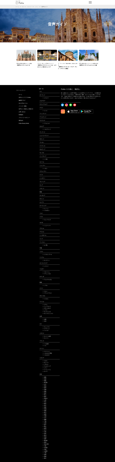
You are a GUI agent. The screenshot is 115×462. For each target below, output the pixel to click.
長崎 (44, 454)
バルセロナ (46, 355)
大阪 (44, 445)
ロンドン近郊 (47, 336)
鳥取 (44, 380)
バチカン (46, 364)
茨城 (44, 437)
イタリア (29, 6)
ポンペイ (46, 362)
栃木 (44, 424)
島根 (44, 456)
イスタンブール (47, 254)
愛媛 (44, 419)
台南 (44, 319)
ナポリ (45, 360)
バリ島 (45, 159)
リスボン (46, 298)
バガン (45, 168)
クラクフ (46, 98)
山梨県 (45, 451)
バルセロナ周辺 (47, 353)
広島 (44, 431)
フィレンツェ (47, 369)
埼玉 (44, 401)
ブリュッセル (47, 273)
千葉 (44, 421)
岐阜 (44, 403)
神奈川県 (46, 444)
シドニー (46, 266)
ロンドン (46, 338)
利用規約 (21, 114)
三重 (44, 453)
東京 (44, 458)
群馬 (44, 442)
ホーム (17, 6)
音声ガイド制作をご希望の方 (26, 109)
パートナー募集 (23, 106)
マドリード (46, 351)
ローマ (45, 371)
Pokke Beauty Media (24, 123)
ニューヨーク (47, 306)
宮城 (44, 409)
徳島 (44, 377)
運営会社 (21, 120)
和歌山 (45, 398)
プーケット (46, 328)
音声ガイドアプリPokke (25, 97)
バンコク (46, 330)
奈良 (44, 433)
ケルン (45, 291)
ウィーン (46, 208)
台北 (44, 321)
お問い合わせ (22, 111)
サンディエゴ (47, 311)
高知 (44, 386)
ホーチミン (46, 260)
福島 (44, 391)
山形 (44, 400)
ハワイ (45, 310)
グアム (45, 304)
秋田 (44, 387)
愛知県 (45, 440)
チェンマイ (46, 327)
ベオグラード (47, 129)
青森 (44, 410)
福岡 (44, 414)
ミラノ (36, 6)
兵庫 (44, 423)
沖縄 (44, 416)
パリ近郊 (46, 344)
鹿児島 (45, 382)
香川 (44, 412)
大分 (44, 417)
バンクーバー (47, 225)
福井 (44, 393)
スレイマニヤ (47, 219)
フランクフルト (47, 293)
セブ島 (45, 245)
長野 (44, 438)
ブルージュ (46, 272)
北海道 (45, 447)
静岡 (44, 428)
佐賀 (44, 379)
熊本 (44, 396)
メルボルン (46, 210)
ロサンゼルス (47, 308)
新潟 (44, 435)
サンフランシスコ (48, 313)
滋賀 (44, 407)
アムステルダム (47, 279)
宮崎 (44, 389)
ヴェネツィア (47, 366)
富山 (44, 394)
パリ (44, 345)
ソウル (45, 285)
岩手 (44, 405)
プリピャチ (46, 123)
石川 (44, 430)
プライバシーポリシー (24, 117)
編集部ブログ (22, 100)
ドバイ (45, 110)
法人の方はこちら (23, 103)
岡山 (44, 426)
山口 (44, 384)
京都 (44, 449)
